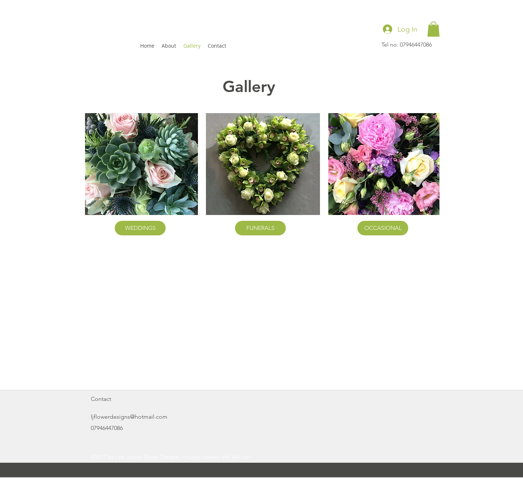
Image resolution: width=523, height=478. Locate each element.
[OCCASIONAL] (382, 228)
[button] (433, 29)
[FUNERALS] (260, 228)
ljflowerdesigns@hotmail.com (129, 416)
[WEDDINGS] (140, 228)
